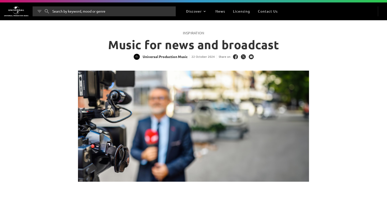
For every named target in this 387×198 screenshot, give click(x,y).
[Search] (47, 11)
